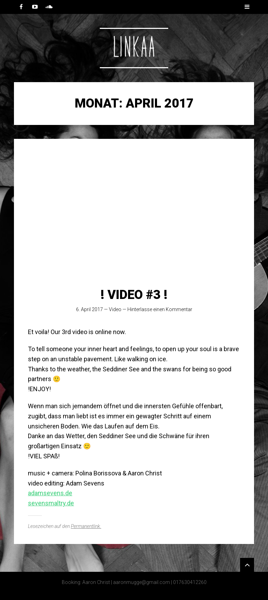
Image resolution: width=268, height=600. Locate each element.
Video (115, 309)
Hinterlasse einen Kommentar (159, 309)
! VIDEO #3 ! (134, 294)
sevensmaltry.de (51, 503)
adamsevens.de (50, 493)
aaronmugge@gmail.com (141, 582)
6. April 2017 (89, 309)
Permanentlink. (86, 526)
